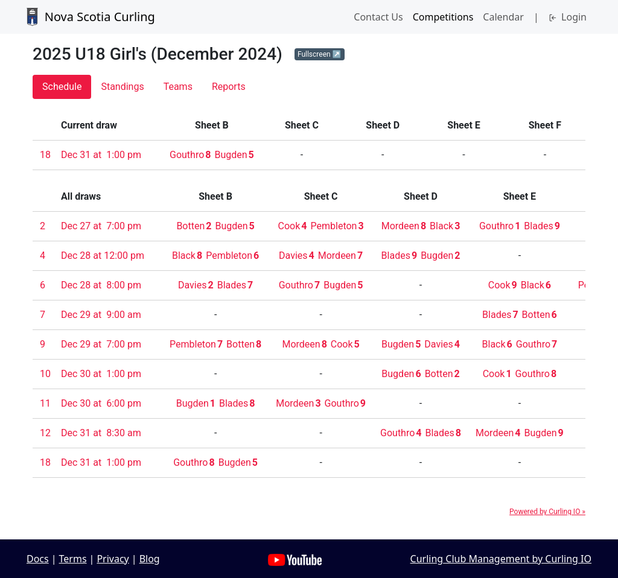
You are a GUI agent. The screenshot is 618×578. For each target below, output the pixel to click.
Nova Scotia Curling (91, 17)
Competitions (443, 17)
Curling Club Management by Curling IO (500, 558)
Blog (149, 558)
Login (568, 17)
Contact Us (378, 17)
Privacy (113, 558)
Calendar (503, 17)
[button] (320, 54)
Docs (38, 558)
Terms (73, 558)
